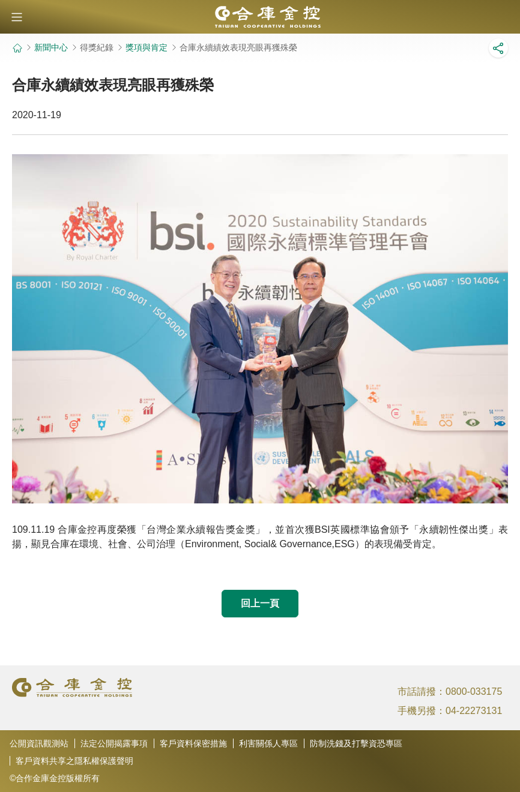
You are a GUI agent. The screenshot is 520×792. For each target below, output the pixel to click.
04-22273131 (474, 711)
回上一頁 (260, 603)
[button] (17, 17)
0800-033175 (474, 691)
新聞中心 (51, 47)
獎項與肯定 (146, 47)
